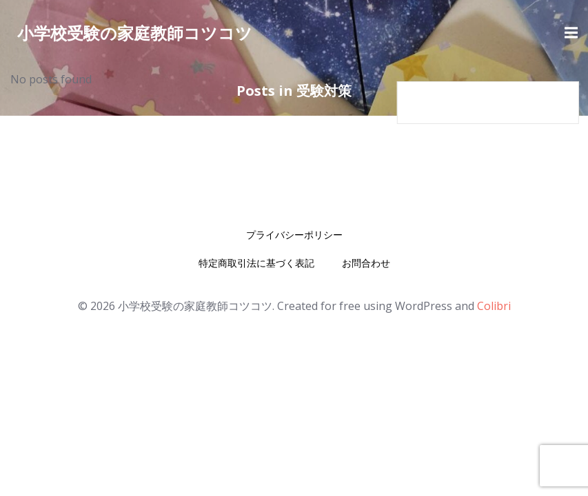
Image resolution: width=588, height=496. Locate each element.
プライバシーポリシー (294, 234)
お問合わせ (366, 262)
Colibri (494, 305)
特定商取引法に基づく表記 (256, 262)
